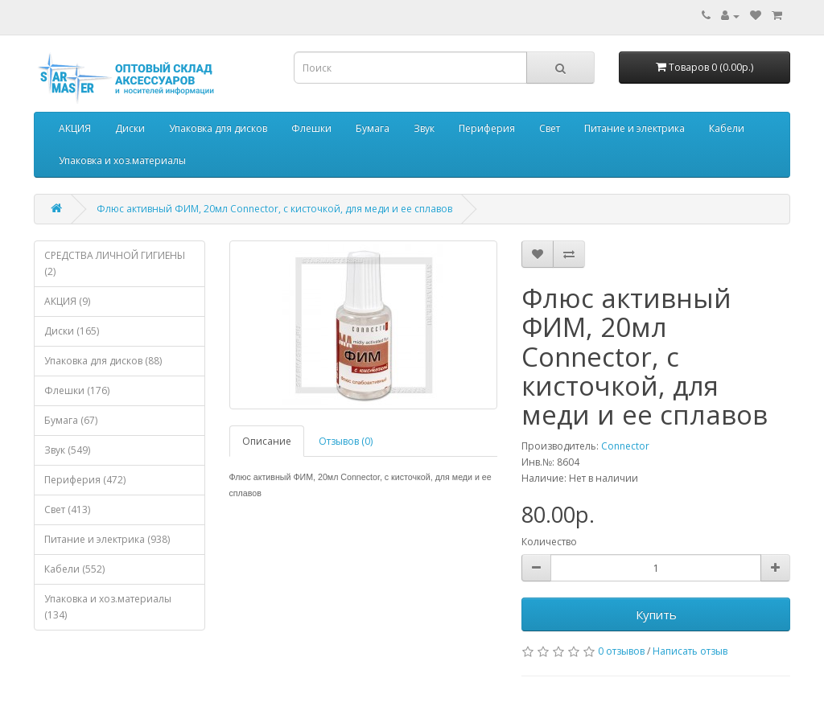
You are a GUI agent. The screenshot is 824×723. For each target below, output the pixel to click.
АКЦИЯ (75, 128)
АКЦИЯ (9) (67, 301)
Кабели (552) (74, 569)
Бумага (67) (70, 420)
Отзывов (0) (346, 441)
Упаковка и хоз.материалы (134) (107, 607)
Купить (656, 614)
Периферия (487, 128)
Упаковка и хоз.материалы (122, 160)
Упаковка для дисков (218, 128)
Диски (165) (71, 331)
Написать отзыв (690, 651)
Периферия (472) (85, 480)
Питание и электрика (634, 128)
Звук (424, 128)
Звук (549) (67, 450)
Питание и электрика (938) (107, 539)
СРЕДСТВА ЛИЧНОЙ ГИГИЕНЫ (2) (114, 263)
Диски (130, 128)
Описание (266, 441)
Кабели (726, 128)
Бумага (372, 128)
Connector (625, 446)
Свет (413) (67, 509)
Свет (549, 128)
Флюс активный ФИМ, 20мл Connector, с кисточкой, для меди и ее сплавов (274, 209)
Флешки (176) (76, 390)
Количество (549, 541)
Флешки (311, 128)
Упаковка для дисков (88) (103, 361)
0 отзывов (621, 651)
